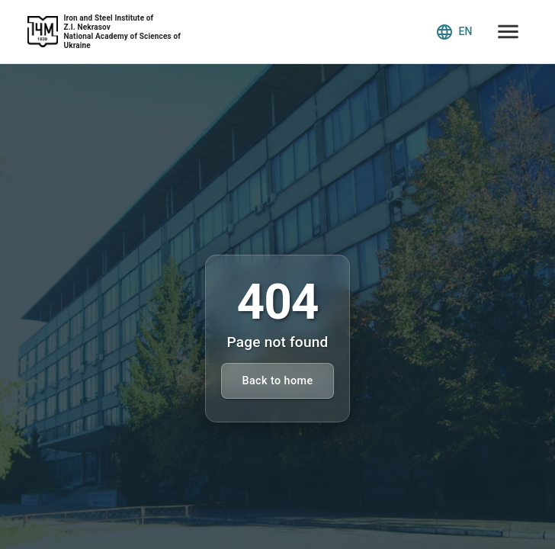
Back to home (277, 380)
